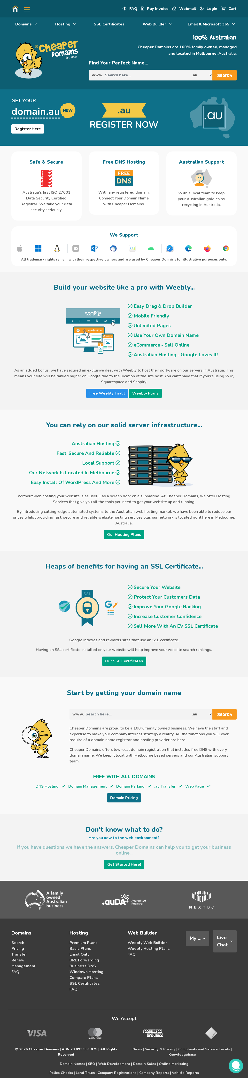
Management (23, 966)
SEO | (92, 1063)
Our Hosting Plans (124, 534)
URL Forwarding (84, 960)
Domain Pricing (124, 798)
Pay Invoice (155, 8)
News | (138, 1049)
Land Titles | (86, 1072)
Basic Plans (80, 948)
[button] (25, 9)
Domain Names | (73, 1063)
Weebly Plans (145, 393)
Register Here (28, 129)
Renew (17, 960)
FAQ (130, 8)
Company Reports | (155, 1072)
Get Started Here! (124, 864)
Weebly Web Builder (147, 942)
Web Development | (115, 1063)
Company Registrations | (118, 1072)
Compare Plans (84, 977)
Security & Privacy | (161, 1049)
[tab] (197, 938)
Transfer (19, 954)
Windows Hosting (86, 972)
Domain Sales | (145, 1063)
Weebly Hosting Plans (149, 948)
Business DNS (83, 966)
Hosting (65, 24)
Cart (229, 8)
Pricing (17, 948)
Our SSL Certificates (124, 661)
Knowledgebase (182, 1054)
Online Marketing (173, 1063)
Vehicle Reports (185, 1072)
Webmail (184, 8)
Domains (26, 24)
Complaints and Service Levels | (205, 1049)
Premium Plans (84, 942)
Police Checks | (62, 1072)
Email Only (79, 954)
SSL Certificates (109, 24)
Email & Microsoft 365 (211, 24)
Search (17, 942)
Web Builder (157, 24)
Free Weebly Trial (107, 393)
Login (208, 8)
